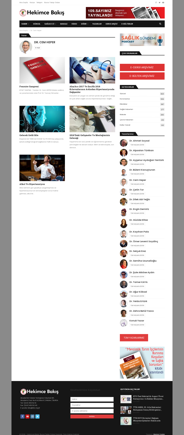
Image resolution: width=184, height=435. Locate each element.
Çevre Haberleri (126, 120)
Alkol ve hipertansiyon (32, 184)
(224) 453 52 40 (30, 405)
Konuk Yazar (136, 320)
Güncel (36, 24)
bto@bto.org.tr (34, 408)
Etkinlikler (123, 104)
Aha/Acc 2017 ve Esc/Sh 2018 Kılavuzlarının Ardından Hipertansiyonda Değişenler (92, 89)
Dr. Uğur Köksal (138, 291)
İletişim (39, 2)
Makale (63, 24)
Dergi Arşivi (111, 24)
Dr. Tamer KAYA (138, 282)
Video (74, 24)
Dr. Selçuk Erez (137, 251)
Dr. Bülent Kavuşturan (142, 169)
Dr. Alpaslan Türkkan (141, 150)
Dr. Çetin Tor (136, 189)
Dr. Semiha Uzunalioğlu (143, 260)
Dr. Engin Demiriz (139, 209)
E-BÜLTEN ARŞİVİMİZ (142, 76)
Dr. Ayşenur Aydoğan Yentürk (146, 160)
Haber (24, 24)
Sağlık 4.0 (49, 24)
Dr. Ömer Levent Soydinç (143, 241)
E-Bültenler (127, 24)
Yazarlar (97, 24)
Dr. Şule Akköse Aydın (141, 272)
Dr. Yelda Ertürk (138, 301)
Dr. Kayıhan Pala (139, 231)
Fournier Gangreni (29, 86)
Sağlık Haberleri (126, 109)
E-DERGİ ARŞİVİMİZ (142, 67)
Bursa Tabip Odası (52, 2)
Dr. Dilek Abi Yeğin (139, 199)
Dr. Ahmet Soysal (139, 140)
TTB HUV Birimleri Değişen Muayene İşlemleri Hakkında (146, 419)
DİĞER (84, 24)
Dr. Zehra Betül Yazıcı (141, 311)
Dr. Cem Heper (137, 180)
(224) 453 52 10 (30, 403)
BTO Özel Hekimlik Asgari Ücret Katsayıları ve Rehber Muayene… (148, 397)
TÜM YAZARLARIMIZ (134, 337)
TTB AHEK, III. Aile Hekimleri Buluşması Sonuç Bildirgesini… (147, 408)
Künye (32, 2)
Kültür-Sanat (125, 125)
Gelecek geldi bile (28, 135)
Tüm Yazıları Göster (137, 145)
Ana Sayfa (23, 2)
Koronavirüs (125, 99)
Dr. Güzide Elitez (138, 220)
